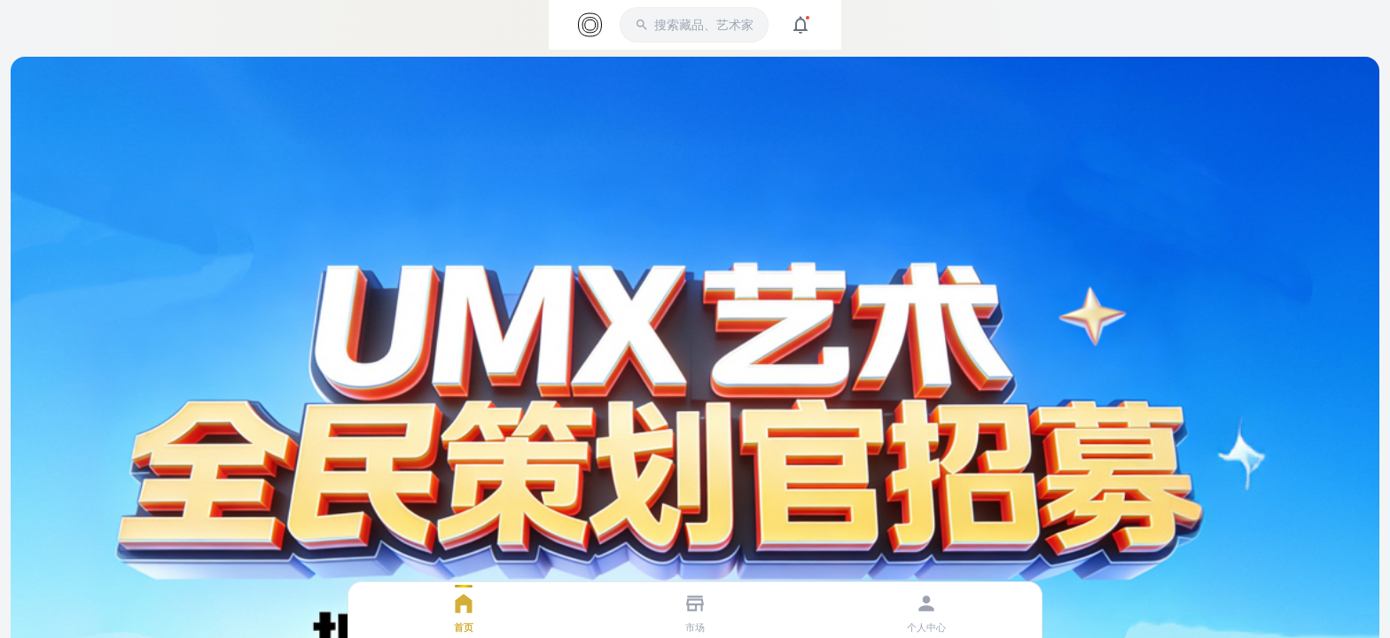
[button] (694, 25)
